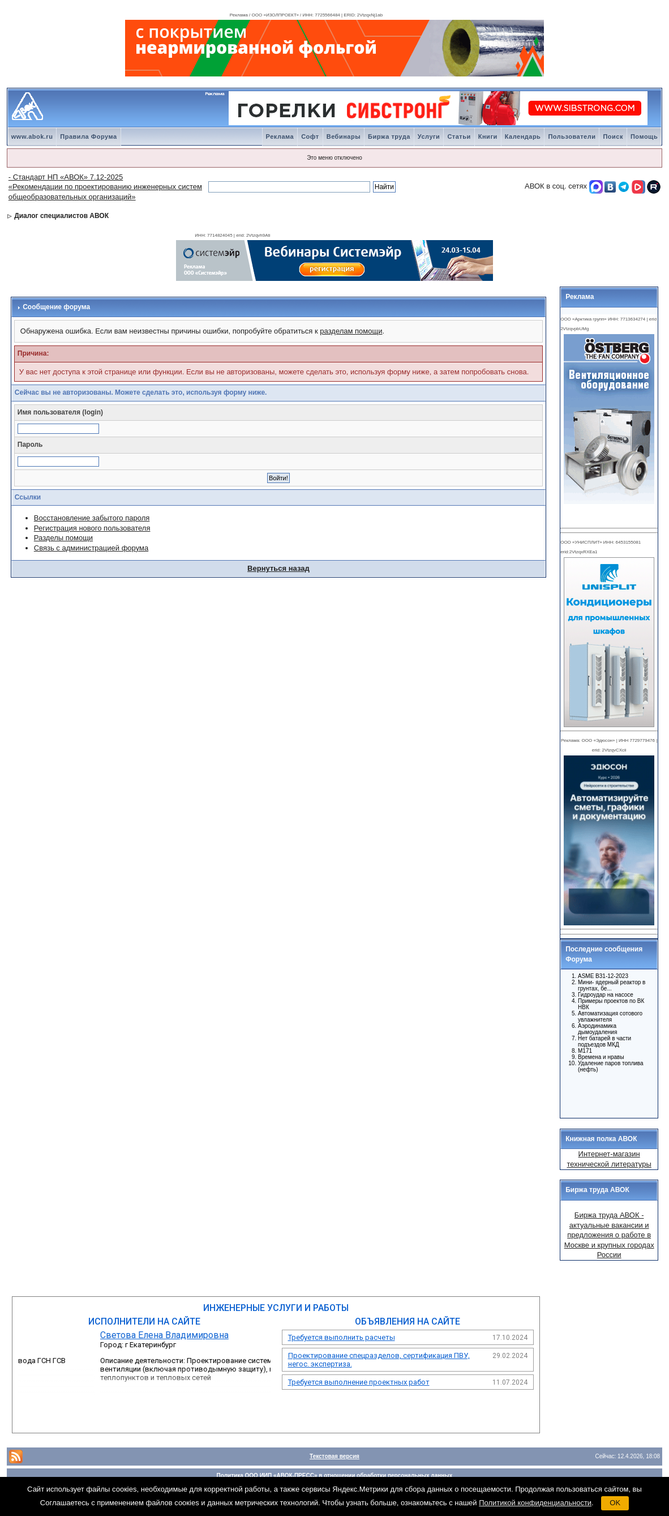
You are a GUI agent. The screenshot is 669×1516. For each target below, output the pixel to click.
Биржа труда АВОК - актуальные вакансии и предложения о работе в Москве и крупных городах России (609, 1235)
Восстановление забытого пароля (91, 518)
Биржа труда (389, 136)
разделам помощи (351, 331)
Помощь (644, 136)
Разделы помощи (63, 537)
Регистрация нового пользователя (92, 528)
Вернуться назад (278, 568)
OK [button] (615, 1502)
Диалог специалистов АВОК (61, 216)
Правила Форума (88, 136)
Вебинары (344, 136)
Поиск (613, 136)
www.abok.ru (32, 136)
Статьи (458, 136)
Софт (310, 136)
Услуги (429, 136)
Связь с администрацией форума (91, 548)
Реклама (280, 136)
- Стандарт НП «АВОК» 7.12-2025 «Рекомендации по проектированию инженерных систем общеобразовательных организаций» (105, 187)
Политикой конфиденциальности (535, 1502)
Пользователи (571, 136)
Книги (488, 136)
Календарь (523, 136)
